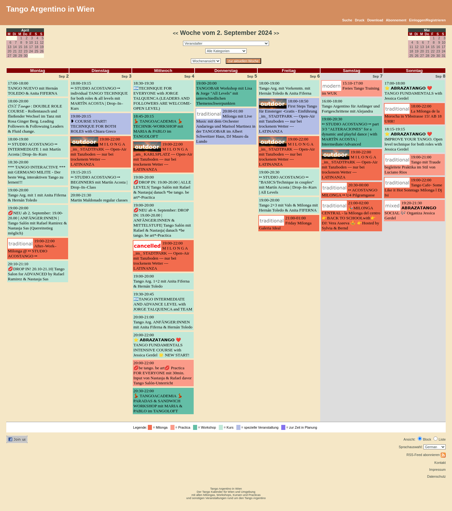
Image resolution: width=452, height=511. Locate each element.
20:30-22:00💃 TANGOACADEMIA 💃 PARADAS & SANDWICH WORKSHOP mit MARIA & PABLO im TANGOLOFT (158, 400)
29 (20, 56)
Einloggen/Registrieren (427, 20)
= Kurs (227, 427)
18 (36, 47)
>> (276, 33)
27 (9, 56)
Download (375, 20)
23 (26, 51)
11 (36, 42)
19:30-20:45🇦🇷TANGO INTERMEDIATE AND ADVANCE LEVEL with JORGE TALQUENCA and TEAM (162, 301)
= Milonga (158, 427)
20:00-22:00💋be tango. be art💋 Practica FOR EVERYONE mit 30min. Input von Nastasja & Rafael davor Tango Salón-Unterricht (162, 372)
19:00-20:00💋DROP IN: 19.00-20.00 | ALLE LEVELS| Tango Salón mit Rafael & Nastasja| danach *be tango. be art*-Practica (162, 187)
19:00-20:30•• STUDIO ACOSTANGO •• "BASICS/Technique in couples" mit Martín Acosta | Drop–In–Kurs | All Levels (288, 182)
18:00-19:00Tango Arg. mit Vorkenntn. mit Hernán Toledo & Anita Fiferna (285, 88)
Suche (347, 20)
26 (42, 51)
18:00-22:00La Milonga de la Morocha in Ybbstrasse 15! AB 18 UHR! (413, 114)
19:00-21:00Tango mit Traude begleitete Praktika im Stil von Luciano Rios (413, 164)
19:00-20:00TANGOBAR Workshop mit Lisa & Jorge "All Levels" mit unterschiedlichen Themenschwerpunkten (224, 93)
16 (26, 47)
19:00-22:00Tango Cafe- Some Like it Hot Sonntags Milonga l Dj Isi (413, 187)
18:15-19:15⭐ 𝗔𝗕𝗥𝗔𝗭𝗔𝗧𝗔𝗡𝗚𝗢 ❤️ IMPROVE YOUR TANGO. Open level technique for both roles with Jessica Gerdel (414, 139)
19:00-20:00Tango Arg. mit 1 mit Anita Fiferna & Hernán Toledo (37, 195)
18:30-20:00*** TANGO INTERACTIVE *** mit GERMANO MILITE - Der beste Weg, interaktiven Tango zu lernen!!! (36, 172)
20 (9, 51)
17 (31, 47)
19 (42, 47)
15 (20, 47)
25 (36, 51)
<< (175, 33)
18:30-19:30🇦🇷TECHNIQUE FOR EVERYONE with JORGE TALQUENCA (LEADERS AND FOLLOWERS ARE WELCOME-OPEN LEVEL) (162, 96)
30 (26, 56)
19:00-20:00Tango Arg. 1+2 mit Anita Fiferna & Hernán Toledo (161, 281)
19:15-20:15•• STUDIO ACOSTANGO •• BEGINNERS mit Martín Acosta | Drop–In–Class (99, 180)
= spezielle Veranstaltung (258, 427)
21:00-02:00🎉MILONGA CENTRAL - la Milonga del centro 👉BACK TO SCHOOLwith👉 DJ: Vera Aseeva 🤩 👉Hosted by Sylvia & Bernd (351, 215)
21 (15, 51)
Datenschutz (436, 476)
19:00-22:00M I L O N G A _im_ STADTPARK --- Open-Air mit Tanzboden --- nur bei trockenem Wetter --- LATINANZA (98, 152)
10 (31, 42)
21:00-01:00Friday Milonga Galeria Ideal (285, 223)
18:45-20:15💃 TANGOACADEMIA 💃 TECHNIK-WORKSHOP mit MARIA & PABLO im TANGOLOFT (158, 126)
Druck (359, 20)
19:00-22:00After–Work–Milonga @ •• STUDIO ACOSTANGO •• (32, 248)
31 (443, 56)
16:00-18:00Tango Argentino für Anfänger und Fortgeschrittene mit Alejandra (351, 106)
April (25, 30)
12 (42, 42)
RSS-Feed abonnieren (426, 455)
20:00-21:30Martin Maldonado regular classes (99, 197)
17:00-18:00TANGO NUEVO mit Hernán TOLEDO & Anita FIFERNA (33, 88)
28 (15, 56)
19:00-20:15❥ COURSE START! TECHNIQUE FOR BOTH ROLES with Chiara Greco (93, 124)
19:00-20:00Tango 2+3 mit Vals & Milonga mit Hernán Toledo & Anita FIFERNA (288, 205)
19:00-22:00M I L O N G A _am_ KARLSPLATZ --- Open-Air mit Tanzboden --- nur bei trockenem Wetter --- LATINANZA (162, 157)
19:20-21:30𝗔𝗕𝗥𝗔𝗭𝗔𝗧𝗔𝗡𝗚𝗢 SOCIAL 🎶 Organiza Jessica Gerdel (410, 210)
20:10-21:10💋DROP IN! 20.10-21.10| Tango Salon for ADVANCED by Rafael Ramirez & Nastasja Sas (36, 271)
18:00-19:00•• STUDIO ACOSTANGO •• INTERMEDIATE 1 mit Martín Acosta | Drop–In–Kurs (34, 147)
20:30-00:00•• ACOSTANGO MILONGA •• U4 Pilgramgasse (349, 190)
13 (9, 47)
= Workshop (205, 427)
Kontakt (440, 462)
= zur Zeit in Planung (300, 427)
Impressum (437, 469)
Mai (427, 30)
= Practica (181, 427)
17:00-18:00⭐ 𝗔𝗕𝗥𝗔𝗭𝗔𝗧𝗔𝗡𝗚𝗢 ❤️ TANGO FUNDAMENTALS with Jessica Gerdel (413, 91)
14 (15, 47)
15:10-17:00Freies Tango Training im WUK (350, 88)
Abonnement (396, 20)
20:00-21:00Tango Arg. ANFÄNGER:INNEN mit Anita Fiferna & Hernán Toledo (162, 322)
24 (31, 51)
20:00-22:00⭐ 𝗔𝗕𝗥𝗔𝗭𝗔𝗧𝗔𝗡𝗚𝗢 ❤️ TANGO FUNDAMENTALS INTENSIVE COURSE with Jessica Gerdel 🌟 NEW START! (161, 344)
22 (20, 51)
